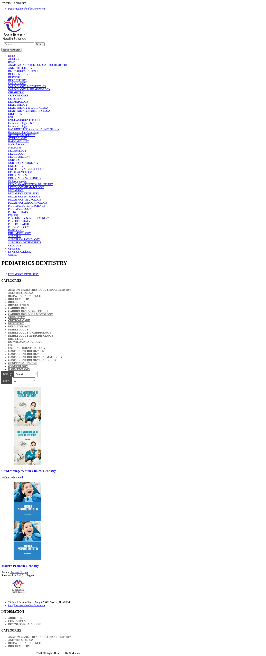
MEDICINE (14, 147)
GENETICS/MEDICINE (21, 135)
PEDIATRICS (16, 190)
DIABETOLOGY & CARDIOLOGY (28, 107)
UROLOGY (14, 245)
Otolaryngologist (17, 181)
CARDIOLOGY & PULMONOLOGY (29, 89)
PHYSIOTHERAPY (19, 221)
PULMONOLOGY (18, 227)
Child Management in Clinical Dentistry (28, 471)
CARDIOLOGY (17, 83)
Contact (12, 254)
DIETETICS (15, 113)
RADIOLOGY (16, 230)
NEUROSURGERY (19, 156)
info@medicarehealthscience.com (26, 605)
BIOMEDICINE (17, 77)
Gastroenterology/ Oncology (23, 132)
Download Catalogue (19, 251)
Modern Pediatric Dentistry (20, 566)
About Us (13, 58)
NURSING (14, 159)
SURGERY (14, 236)
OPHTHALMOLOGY (20, 172)
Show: (6, 380)
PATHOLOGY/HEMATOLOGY (26, 187)
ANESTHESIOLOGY (20, 68)
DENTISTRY (15, 98)
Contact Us (17, 621)
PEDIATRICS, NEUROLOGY (25, 199)
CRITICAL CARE (18, 95)
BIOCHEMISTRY (18, 74)
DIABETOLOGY (17, 104)
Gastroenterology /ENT (21, 123)
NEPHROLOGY (17, 150)
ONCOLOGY (15, 165)
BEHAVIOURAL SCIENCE (23, 71)
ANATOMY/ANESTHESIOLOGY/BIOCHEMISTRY (38, 64)
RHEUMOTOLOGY (19, 233)
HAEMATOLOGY (18, 141)
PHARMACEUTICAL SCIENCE (26, 205)
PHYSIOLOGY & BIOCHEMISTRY (28, 218)
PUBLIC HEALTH (18, 224)
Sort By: (7, 373)
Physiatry (13, 214)
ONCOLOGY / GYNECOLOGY (26, 169)
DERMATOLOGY (18, 101)
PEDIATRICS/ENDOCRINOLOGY (28, 202)
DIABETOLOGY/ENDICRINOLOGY (29, 110)
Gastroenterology (17, 126)
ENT (10, 116)
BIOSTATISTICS (17, 80)
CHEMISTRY (16, 92)
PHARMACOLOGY (19, 208)
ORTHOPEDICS (17, 175)
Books (11, 61)
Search (39, 44)
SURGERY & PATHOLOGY (24, 239)
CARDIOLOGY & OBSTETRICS (27, 86)
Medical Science (17, 144)
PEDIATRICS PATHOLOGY (24, 196)
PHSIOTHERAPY (18, 211)
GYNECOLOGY (17, 138)
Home (11, 55)
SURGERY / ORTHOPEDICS (24, 242)
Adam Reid (16, 477)
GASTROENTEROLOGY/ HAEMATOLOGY (33, 129)
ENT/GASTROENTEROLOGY (25, 120)
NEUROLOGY (16, 153)
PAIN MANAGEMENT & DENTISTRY (30, 184)
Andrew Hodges (19, 572)
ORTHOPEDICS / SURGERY (24, 178)
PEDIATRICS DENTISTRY (23, 193)
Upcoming (14, 248)
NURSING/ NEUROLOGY (23, 162)
